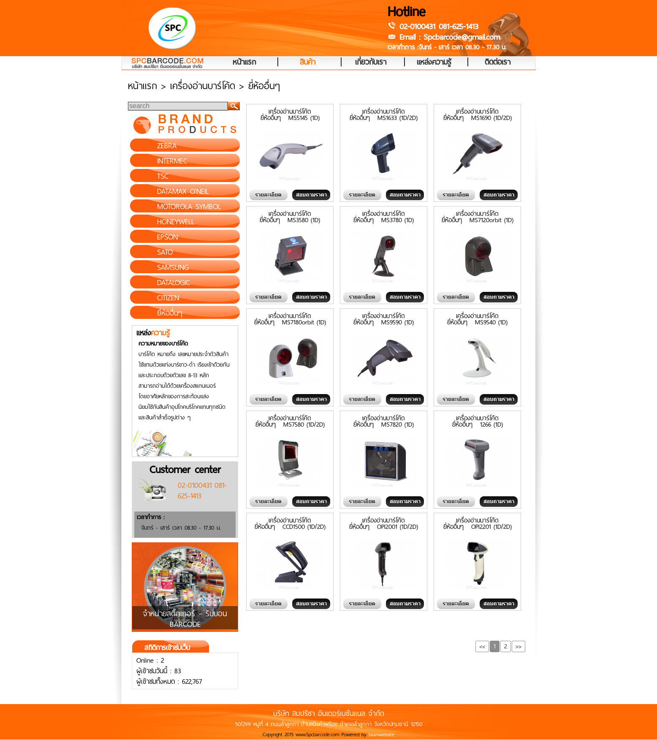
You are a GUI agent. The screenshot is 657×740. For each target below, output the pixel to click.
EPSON (167, 237)
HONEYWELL (175, 222)
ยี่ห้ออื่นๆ (169, 313)
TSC (162, 176)
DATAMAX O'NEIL (183, 191)
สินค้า (307, 62)
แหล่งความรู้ (434, 62)
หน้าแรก (244, 62)
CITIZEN (168, 298)
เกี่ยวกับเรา (370, 62)
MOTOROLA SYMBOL (189, 206)
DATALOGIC (173, 282)
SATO (165, 252)
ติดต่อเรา (497, 62)
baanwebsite (381, 734)
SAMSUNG (173, 267)
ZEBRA (166, 145)
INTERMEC (172, 161)
